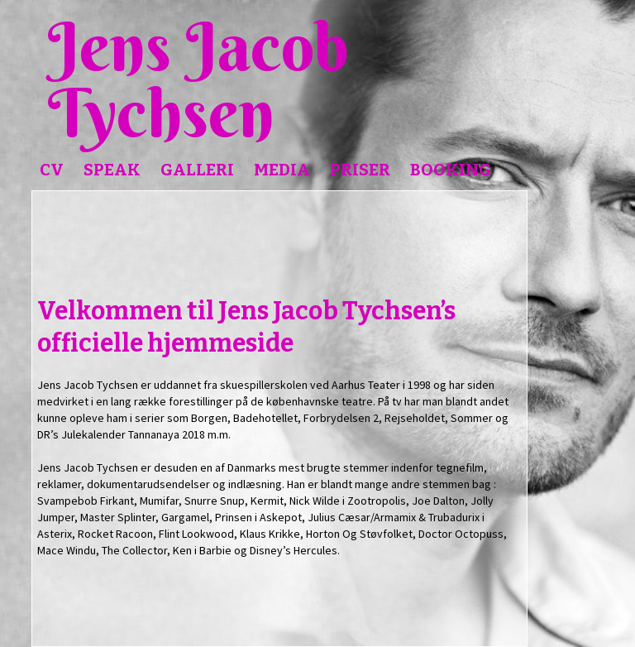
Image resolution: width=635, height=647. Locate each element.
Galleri (197, 170)
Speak (112, 170)
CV (52, 170)
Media (282, 170)
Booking (450, 170)
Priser (360, 170)
